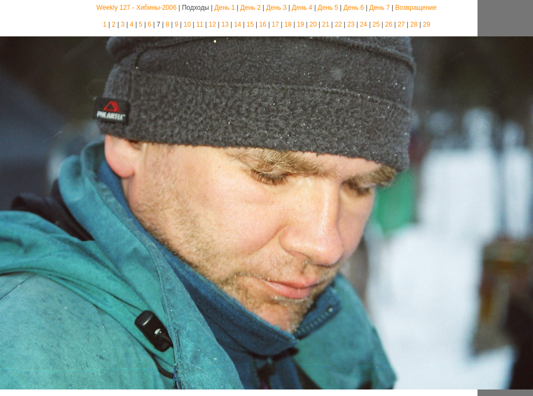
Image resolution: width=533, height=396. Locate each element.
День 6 (354, 7)
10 (187, 24)
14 (237, 24)
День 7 (379, 7)
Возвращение (416, 7)
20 (313, 24)
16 (262, 24)
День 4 (302, 7)
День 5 (328, 7)
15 (249, 24)
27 (401, 24)
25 (376, 24)
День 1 (224, 7)
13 (224, 24)
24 (363, 24)
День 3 (276, 7)
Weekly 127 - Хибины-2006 (136, 7)
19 (300, 24)
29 (426, 24)
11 (199, 24)
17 (275, 24)
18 (288, 24)
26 (388, 24)
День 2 (250, 7)
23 (351, 24)
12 (212, 24)
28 (413, 24)
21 (325, 24)
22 (338, 24)
